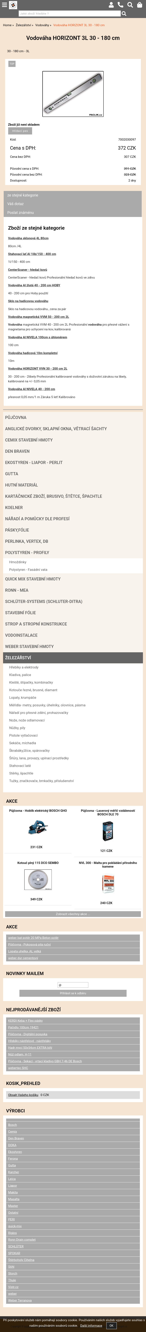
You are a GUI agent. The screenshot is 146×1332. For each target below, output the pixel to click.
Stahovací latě (20, 766)
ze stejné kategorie (22, 195)
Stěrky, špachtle (21, 773)
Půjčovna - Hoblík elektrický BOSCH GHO (38, 811)
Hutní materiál (21, 485)
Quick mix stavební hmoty (33, 579)
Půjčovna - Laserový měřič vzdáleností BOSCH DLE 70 (108, 812)
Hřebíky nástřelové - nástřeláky (29, 1041)
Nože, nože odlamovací (27, 720)
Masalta (13, 1199)
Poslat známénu (20, 212)
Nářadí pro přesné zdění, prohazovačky (38, 713)
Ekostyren (15, 1152)
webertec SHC (18, 1068)
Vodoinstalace (21, 635)
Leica (12, 1179)
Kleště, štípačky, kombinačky (31, 682)
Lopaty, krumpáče (22, 697)
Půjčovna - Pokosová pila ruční (29, 944)
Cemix (12, 1131)
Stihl (11, 1267)
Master (13, 1206)
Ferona (13, 1158)
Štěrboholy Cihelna (21, 1260)
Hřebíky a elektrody (23, 667)
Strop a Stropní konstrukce (36, 624)
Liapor (12, 1186)
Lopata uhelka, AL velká (24, 951)
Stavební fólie (20, 612)
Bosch (12, 1125)
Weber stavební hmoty (29, 646)
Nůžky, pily (17, 728)
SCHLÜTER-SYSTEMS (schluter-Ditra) (43, 601)
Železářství (18, 657)
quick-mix (15, 1226)
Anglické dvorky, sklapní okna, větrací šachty (56, 428)
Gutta (11, 473)
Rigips (12, 1233)
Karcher (13, 1172)
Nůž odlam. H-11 (19, 1054)
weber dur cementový (23, 958)
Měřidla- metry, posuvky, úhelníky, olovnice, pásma (47, 705)
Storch (12, 1273)
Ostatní (13, 1213)
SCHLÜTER (16, 1246)
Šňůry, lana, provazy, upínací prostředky (39, 758)
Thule (12, 1280)
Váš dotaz (15, 204)
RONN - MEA (16, 590)
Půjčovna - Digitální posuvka (27, 1034)
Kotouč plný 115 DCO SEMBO (37, 863)
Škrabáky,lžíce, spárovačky (29, 750)
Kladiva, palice (20, 675)
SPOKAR (14, 1253)
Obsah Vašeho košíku (23, 1095)
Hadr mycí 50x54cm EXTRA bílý (30, 1048)
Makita (13, 1192)
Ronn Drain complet (22, 1240)
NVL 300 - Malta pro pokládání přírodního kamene (108, 864)
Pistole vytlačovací (23, 735)
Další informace (91, 1325)
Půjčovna (15, 417)
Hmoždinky (17, 562)
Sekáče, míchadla (22, 743)
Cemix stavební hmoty (29, 440)
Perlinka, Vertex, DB (26, 541)
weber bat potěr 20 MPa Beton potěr (33, 938)
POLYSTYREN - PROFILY (27, 552)
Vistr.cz (13, 1287)
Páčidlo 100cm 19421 (23, 1027)
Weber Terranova (20, 1300)
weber (12, 1294)
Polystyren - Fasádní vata (28, 570)
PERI (11, 1219)
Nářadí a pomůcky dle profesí (37, 518)
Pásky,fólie (17, 530)
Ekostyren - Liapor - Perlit (34, 462)
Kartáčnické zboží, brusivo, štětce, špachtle (53, 496)
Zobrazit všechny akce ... (73, 914)
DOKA (12, 1145)
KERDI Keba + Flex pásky (25, 1021)
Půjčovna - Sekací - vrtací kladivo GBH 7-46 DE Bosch (45, 1061)
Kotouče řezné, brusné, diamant (33, 690)
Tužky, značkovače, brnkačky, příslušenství (41, 781)
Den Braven (17, 451)
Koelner (14, 507)
